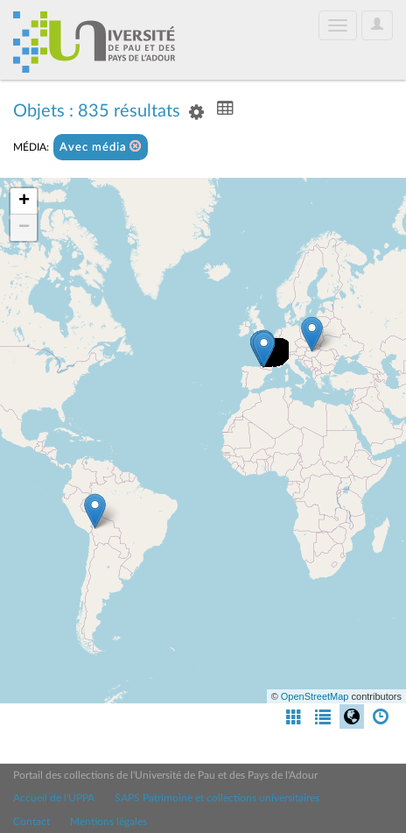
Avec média (101, 146)
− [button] (24, 228)
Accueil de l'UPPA (53, 798)
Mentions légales (108, 821)
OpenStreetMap (315, 696)
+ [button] (24, 201)
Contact (31, 821)
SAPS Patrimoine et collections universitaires (217, 798)
